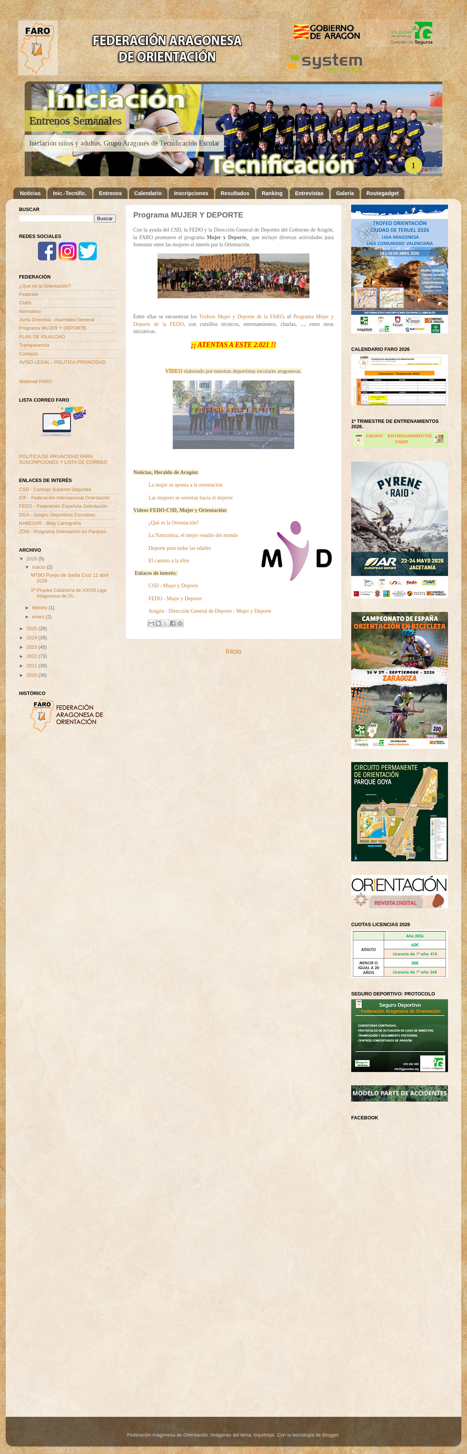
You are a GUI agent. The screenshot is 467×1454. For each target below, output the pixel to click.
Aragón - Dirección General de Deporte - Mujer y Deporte (209, 611)
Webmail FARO (35, 381)
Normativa (30, 311)
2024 (32, 637)
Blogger (330, 1435)
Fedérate (28, 294)
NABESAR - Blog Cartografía (50, 523)
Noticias (30, 193)
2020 (32, 675)
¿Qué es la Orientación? (45, 286)
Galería (345, 193)
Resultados (235, 193)
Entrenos (110, 193)
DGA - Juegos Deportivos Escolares (57, 515)
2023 (32, 647)
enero (39, 617)
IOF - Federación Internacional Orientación (64, 498)
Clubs (25, 302)
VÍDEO (173, 371)
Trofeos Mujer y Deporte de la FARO (241, 316)
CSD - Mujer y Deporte (173, 585)
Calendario (148, 193)
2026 (32, 559)
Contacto (28, 354)
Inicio (233, 651)
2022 (32, 656)
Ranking (272, 193)
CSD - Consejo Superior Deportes (55, 489)
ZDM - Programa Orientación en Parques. (63, 531)
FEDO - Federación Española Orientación (63, 506)
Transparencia (34, 345)
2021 (32, 665)
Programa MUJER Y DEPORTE (53, 328)
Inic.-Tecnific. (69, 193)
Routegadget (382, 193)
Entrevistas (309, 193)
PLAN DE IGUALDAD (42, 337)
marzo (39, 567)
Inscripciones (191, 193)
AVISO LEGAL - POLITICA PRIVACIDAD (62, 362)
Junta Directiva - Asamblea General (56, 319)
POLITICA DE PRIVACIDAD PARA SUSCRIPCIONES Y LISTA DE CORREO (63, 459)
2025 (32, 628)
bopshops (264, 1435)
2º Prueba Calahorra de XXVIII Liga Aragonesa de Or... (68, 593)
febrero (40, 607)
